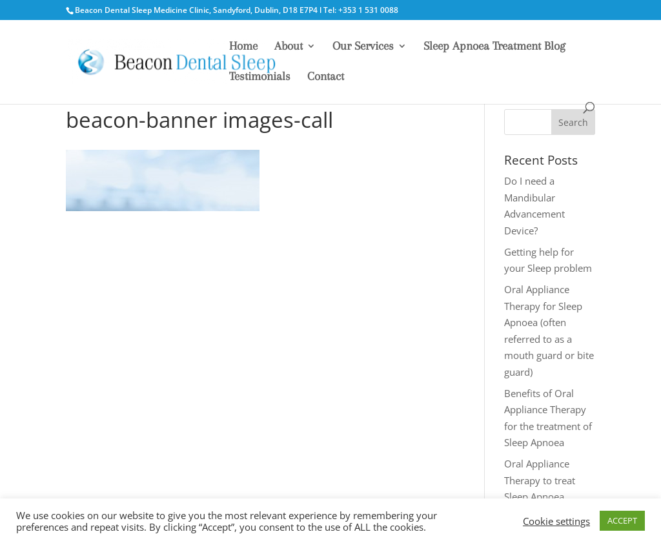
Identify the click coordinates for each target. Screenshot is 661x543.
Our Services (363, 46)
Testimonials (259, 77)
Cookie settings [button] (556, 521)
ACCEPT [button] (622, 520)
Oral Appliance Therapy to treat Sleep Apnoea (539, 480)
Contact (325, 77)
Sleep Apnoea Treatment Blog (494, 46)
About (288, 46)
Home (243, 46)
